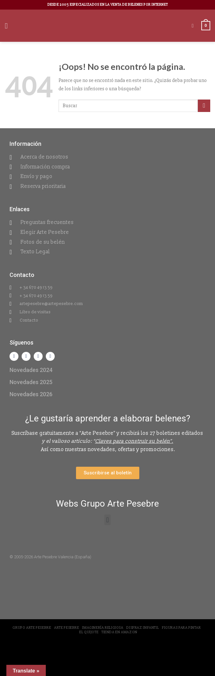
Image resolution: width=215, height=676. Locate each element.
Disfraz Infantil (142, 627)
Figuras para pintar (181, 627)
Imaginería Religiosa (102, 627)
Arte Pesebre (66, 627)
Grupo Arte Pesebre (31, 627)
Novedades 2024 (31, 370)
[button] (107, 520)
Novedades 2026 (31, 394)
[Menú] (8, 25)
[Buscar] (194, 25)
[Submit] (204, 106)
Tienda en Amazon (119, 632)
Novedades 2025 (31, 382)
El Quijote (88, 632)
